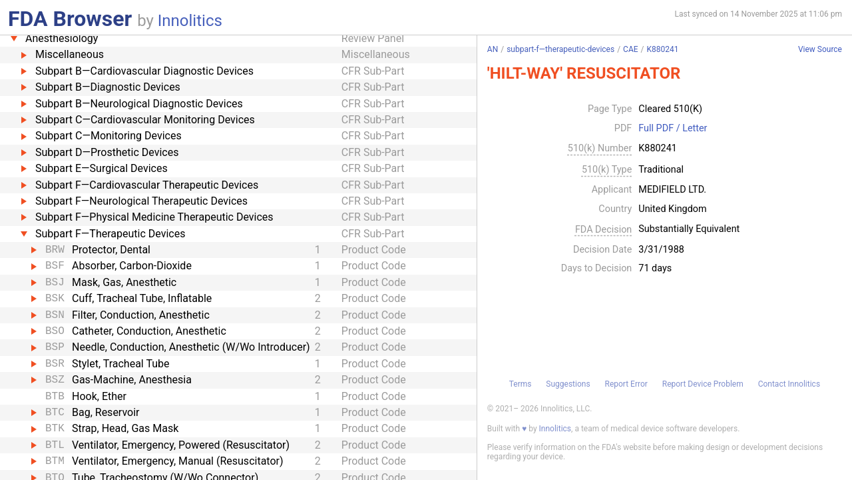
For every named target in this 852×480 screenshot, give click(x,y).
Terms (520, 384)
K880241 (663, 49)
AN (492, 49)
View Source (820, 49)
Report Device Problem (703, 384)
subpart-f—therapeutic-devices (560, 49)
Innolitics (190, 20)
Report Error (625, 384)
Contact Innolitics (789, 384)
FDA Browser (70, 18)
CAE (630, 49)
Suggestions (568, 384)
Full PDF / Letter (672, 128)
